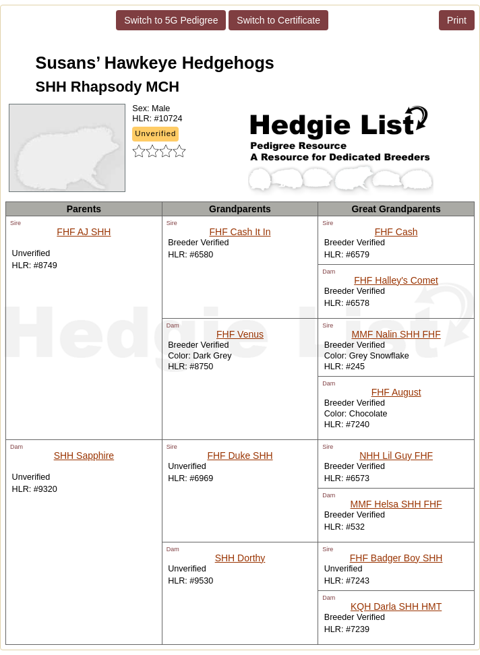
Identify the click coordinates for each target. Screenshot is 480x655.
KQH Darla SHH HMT (396, 606)
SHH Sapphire (84, 455)
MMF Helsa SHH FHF (396, 504)
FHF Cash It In (239, 231)
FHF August (396, 392)
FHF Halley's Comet (396, 280)
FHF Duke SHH (239, 455)
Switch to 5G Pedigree (171, 20)
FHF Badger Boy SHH (396, 558)
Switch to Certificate (278, 20)
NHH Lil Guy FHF (396, 455)
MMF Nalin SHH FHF (395, 334)
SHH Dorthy (240, 558)
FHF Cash (396, 231)
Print (457, 20)
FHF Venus (240, 334)
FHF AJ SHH (84, 231)
